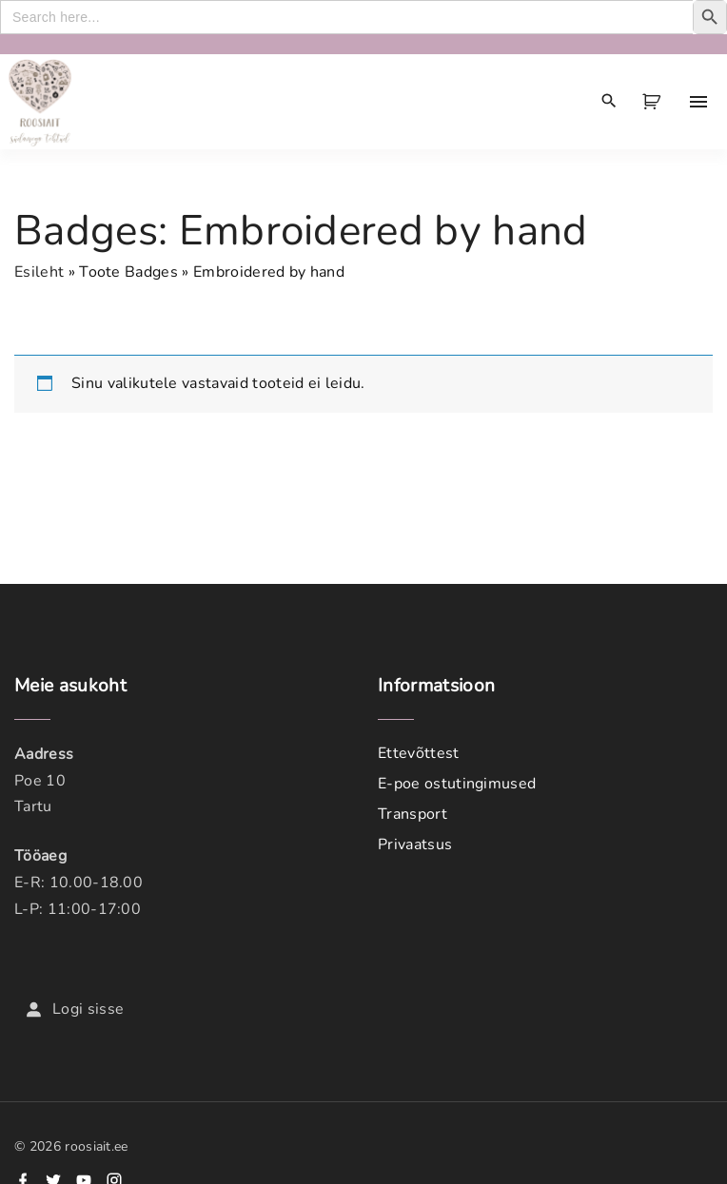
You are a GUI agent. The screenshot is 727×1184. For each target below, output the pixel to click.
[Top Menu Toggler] (698, 102)
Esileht (39, 272)
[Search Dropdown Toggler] (609, 101)
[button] (654, 102)
